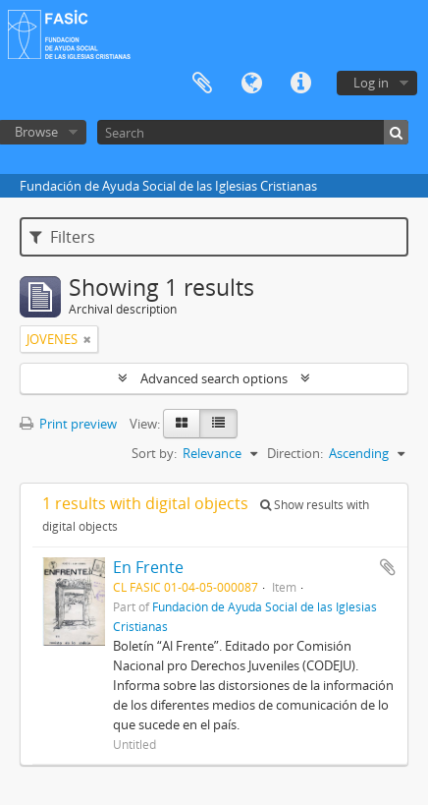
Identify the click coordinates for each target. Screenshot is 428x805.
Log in (371, 82)
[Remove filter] (87, 339)
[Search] (252, 132)
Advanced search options (214, 378)
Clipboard (202, 83)
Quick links (300, 83)
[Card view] (181, 423)
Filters (62, 237)
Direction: (295, 453)
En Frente (148, 567)
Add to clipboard (388, 567)
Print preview (68, 423)
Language (251, 83)
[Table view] (218, 423)
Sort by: (154, 453)
